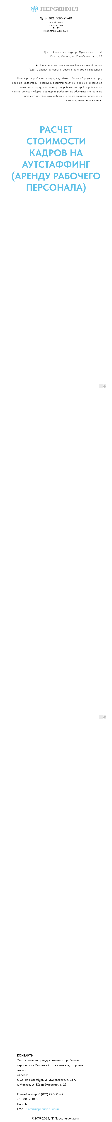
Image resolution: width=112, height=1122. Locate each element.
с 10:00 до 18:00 (28, 1099)
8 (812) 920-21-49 (50, 1094)
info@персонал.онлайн (43, 1109)
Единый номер (27, 1094)
